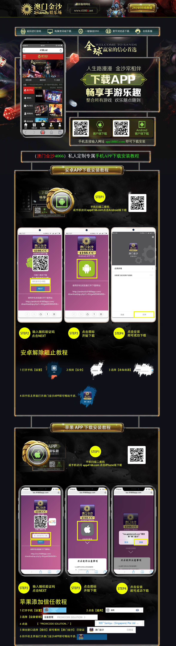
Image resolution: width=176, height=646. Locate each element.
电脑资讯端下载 (63, 31)
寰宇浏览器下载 (121, 31)
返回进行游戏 (34, 31)
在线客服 (147, 31)
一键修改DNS (92, 31)
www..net (83, 10)
